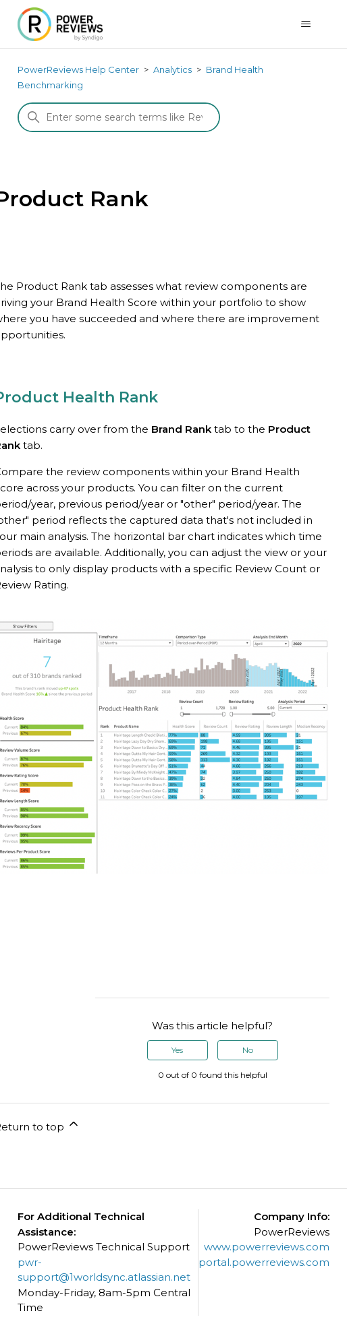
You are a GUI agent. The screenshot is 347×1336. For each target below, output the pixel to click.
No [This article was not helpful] (247, 1050)
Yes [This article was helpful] (177, 1050)
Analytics (172, 69)
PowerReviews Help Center (78, 69)
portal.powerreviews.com (263, 1262)
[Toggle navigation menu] (305, 24)
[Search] (119, 117)
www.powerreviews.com (266, 1246)
